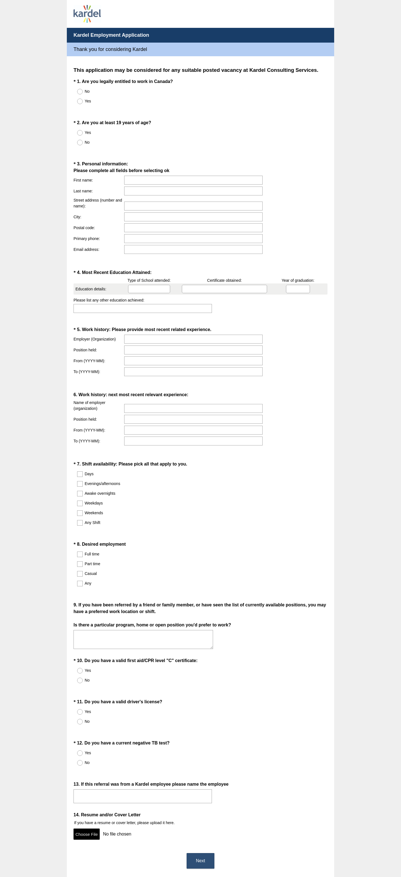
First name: (83, 170)
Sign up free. (228, 840)
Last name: (83, 181)
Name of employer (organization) (89, 376)
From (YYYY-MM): (89, 339)
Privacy (188, 856)
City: (77, 207)
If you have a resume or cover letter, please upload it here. (124, 762)
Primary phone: (87, 228)
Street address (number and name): (98, 193)
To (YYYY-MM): (87, 349)
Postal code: (84, 217)
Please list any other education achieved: (109, 283)
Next (200, 794)
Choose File (86, 773)
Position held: (85, 328)
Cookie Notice (208, 856)
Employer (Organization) (95, 317)
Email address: (86, 239)
